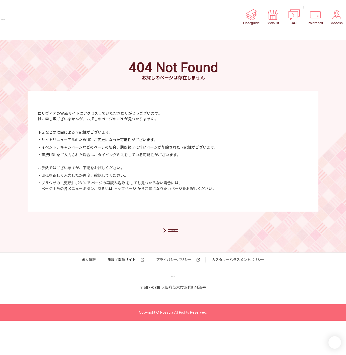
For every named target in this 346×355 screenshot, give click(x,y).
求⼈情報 (89, 277)
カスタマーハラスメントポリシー (238, 277)
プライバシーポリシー (173, 277)
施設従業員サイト (122, 277)
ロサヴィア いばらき (32, 20)
